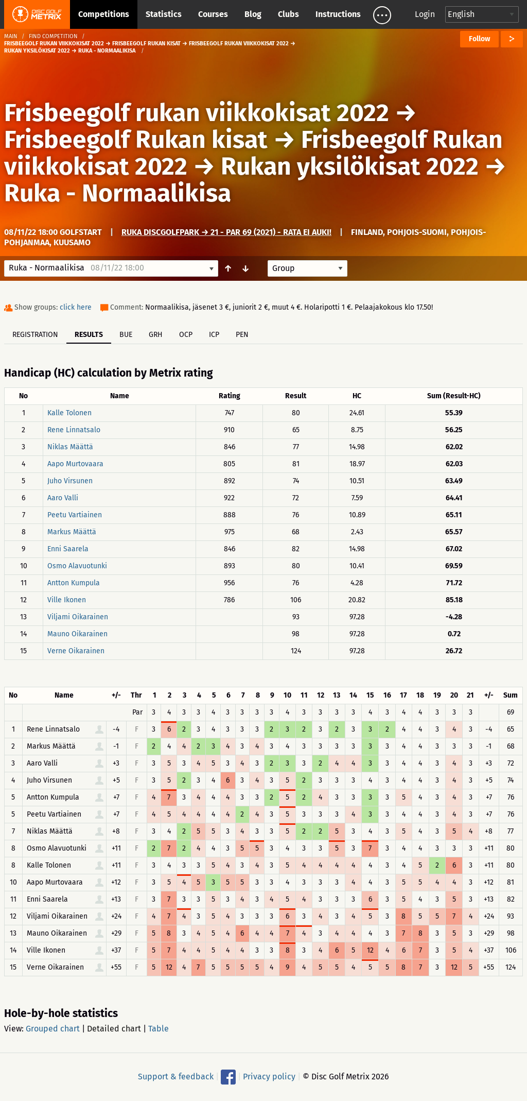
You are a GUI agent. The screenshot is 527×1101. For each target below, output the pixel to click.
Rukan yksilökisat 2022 (350, 166)
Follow (479, 39)
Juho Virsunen (70, 481)
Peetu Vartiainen (74, 515)
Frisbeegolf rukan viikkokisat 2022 (196, 113)
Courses (213, 14)
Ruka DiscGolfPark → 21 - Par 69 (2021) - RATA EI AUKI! (226, 232)
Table (158, 1029)
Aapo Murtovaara (75, 464)
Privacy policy (269, 1076)
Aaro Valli (62, 498)
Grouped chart (53, 1029)
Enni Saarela (68, 549)
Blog (252, 14)
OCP (185, 334)
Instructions (338, 14)
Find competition (53, 36)
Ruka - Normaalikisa (117, 193)
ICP (214, 334)
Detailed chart (114, 1029)
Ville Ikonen (66, 600)
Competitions (103, 14)
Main (10, 36)
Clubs (288, 14)
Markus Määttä (71, 532)
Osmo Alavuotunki (77, 566)
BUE (125, 334)
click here (76, 307)
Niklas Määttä (70, 447)
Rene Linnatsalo (73, 430)
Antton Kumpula (73, 583)
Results (89, 334)
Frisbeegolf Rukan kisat (136, 140)
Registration (35, 334)
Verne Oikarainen (75, 651)
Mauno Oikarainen (77, 634)
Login (425, 14)
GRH (156, 334)
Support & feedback (176, 1076)
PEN (242, 334)
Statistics (164, 14)
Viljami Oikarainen (77, 617)
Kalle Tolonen (69, 413)
